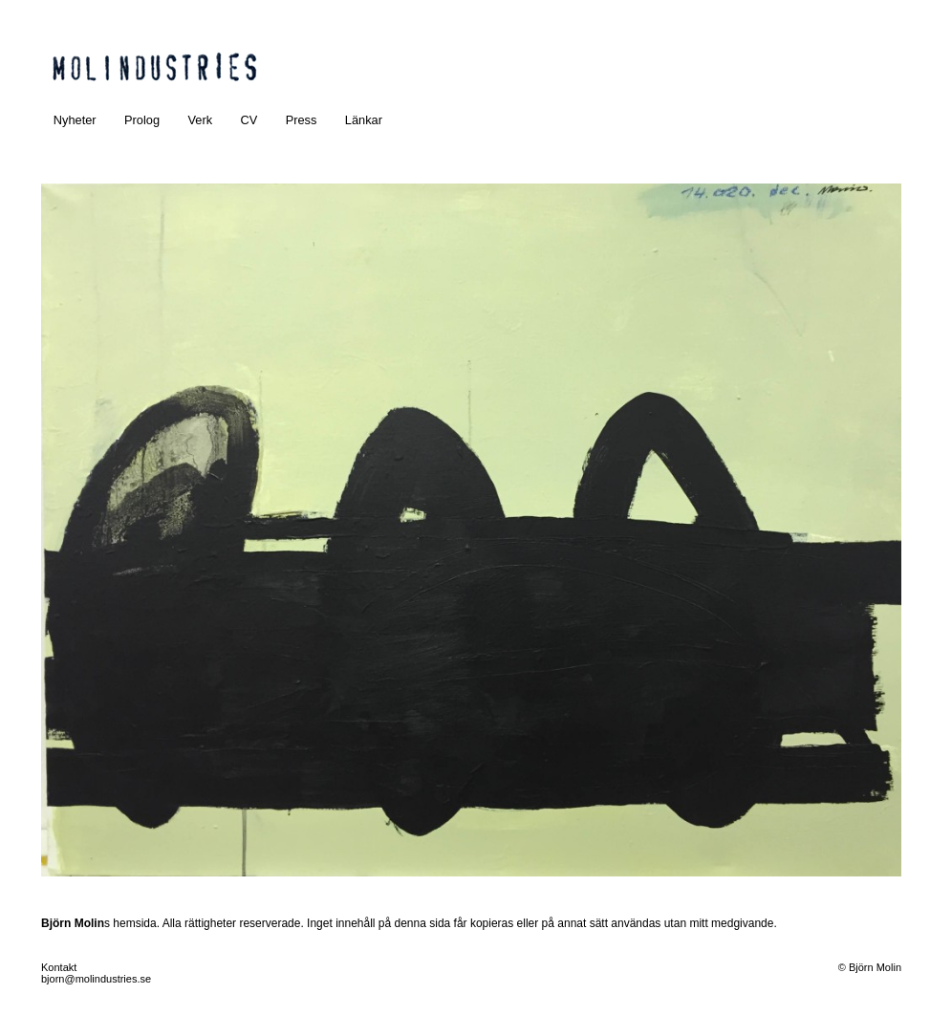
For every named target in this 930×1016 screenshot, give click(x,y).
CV (248, 120)
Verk (199, 120)
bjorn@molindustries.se (96, 978)
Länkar (363, 120)
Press (301, 120)
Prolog (142, 120)
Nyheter (75, 120)
